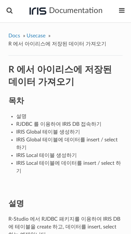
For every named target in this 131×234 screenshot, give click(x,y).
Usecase (36, 35)
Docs (14, 35)
